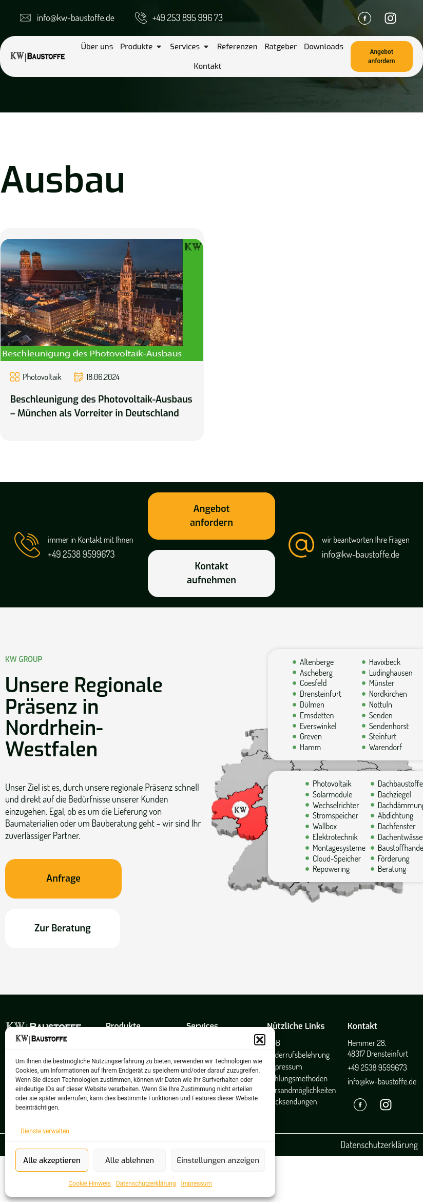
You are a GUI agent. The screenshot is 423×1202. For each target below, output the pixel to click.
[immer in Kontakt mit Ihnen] (27, 545)
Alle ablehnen (129, 1160)
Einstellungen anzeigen (218, 1160)
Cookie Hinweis (89, 1183)
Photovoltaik (42, 377)
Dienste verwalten (45, 1131)
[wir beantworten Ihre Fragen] (301, 545)
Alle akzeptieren (52, 1160)
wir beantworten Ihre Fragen (366, 540)
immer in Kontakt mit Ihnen (90, 540)
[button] (260, 1040)
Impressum (196, 1183)
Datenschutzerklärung (146, 1183)
